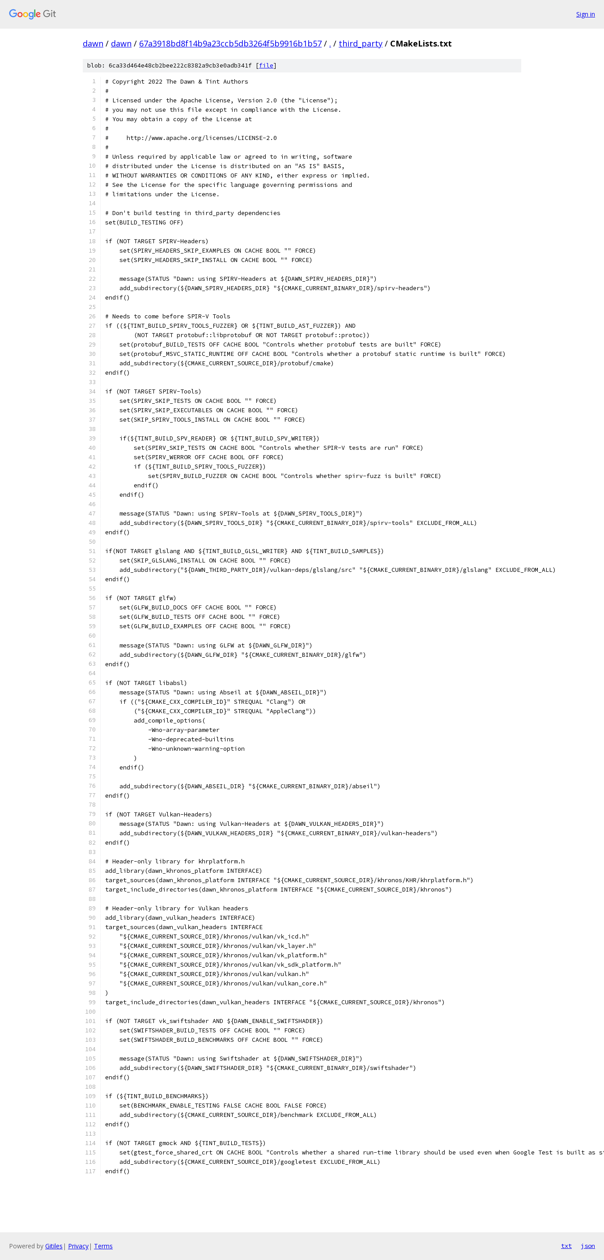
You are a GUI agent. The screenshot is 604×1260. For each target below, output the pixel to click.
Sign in (585, 14)
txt (566, 1246)
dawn (93, 43)
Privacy (78, 1246)
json (588, 1246)
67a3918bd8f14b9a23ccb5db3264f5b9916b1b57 (230, 43)
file (266, 65)
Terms (103, 1246)
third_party (361, 43)
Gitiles (54, 1246)
